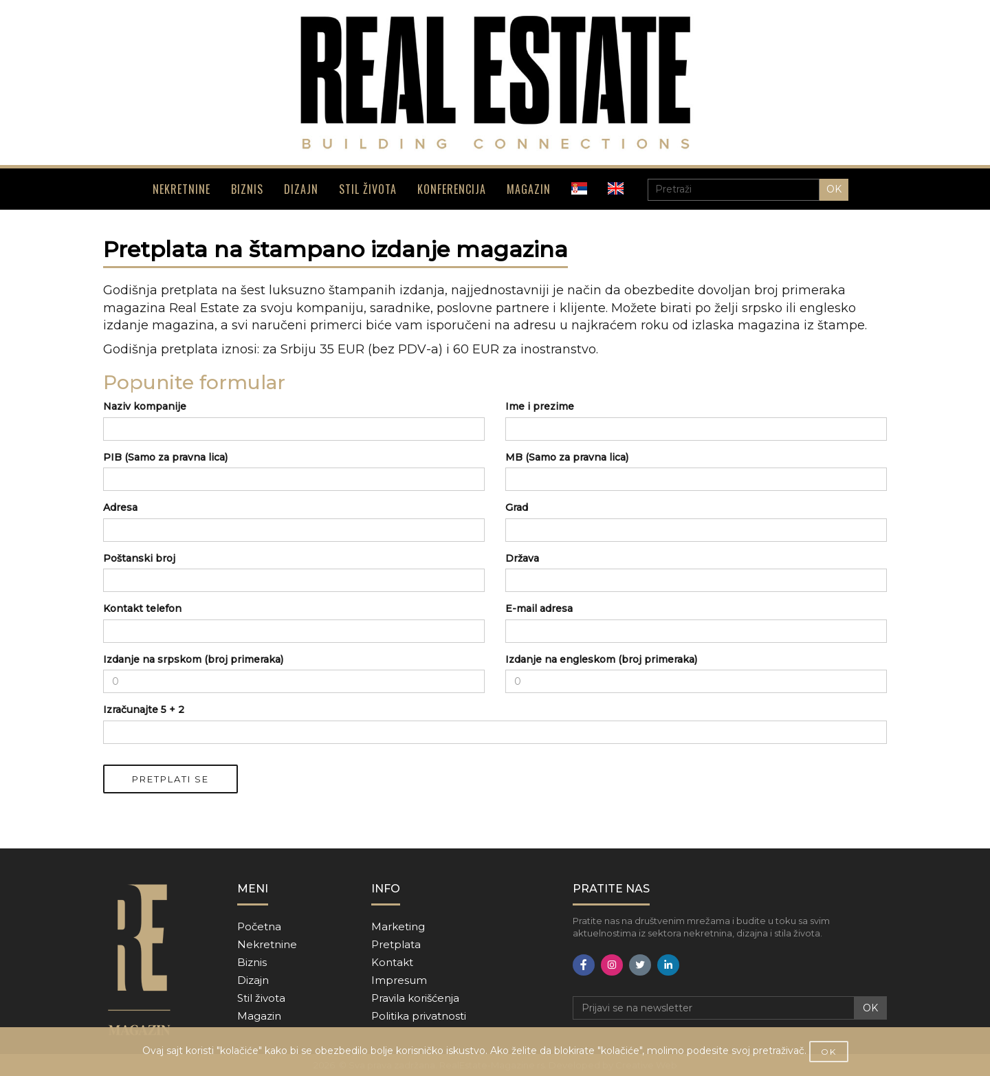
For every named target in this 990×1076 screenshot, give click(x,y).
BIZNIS (247, 189)
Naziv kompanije (144, 406)
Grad (516, 507)
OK (834, 189)
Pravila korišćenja (415, 997)
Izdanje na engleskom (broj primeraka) (601, 659)
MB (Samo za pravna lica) (566, 457)
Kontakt (392, 962)
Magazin (259, 1015)
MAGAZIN (529, 189)
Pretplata (396, 944)
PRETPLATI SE (170, 778)
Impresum (399, 980)
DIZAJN (301, 189)
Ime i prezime (539, 406)
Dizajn (253, 980)
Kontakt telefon (142, 608)
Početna (259, 926)
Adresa (120, 507)
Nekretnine (267, 944)
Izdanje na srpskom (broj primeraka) (193, 659)
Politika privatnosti (418, 1015)
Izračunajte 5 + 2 (143, 709)
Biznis (252, 962)
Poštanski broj (139, 558)
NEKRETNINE (181, 189)
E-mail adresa (539, 608)
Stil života (261, 997)
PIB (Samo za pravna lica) (165, 457)
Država (522, 558)
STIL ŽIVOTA (368, 189)
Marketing (398, 926)
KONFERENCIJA (451, 189)
